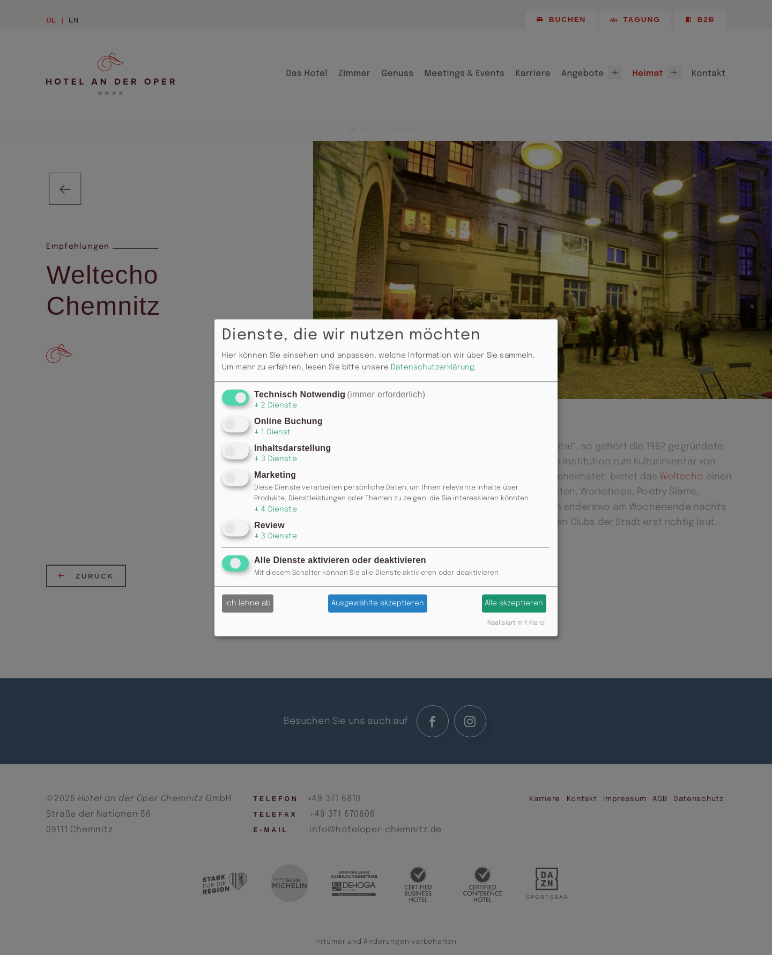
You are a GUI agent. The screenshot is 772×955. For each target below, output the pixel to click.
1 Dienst (272, 432)
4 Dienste (275, 510)
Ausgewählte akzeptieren (377, 603)
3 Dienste (275, 459)
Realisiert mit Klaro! (516, 623)
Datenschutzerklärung (432, 368)
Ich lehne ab (248, 603)
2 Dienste (275, 405)
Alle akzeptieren (514, 603)
